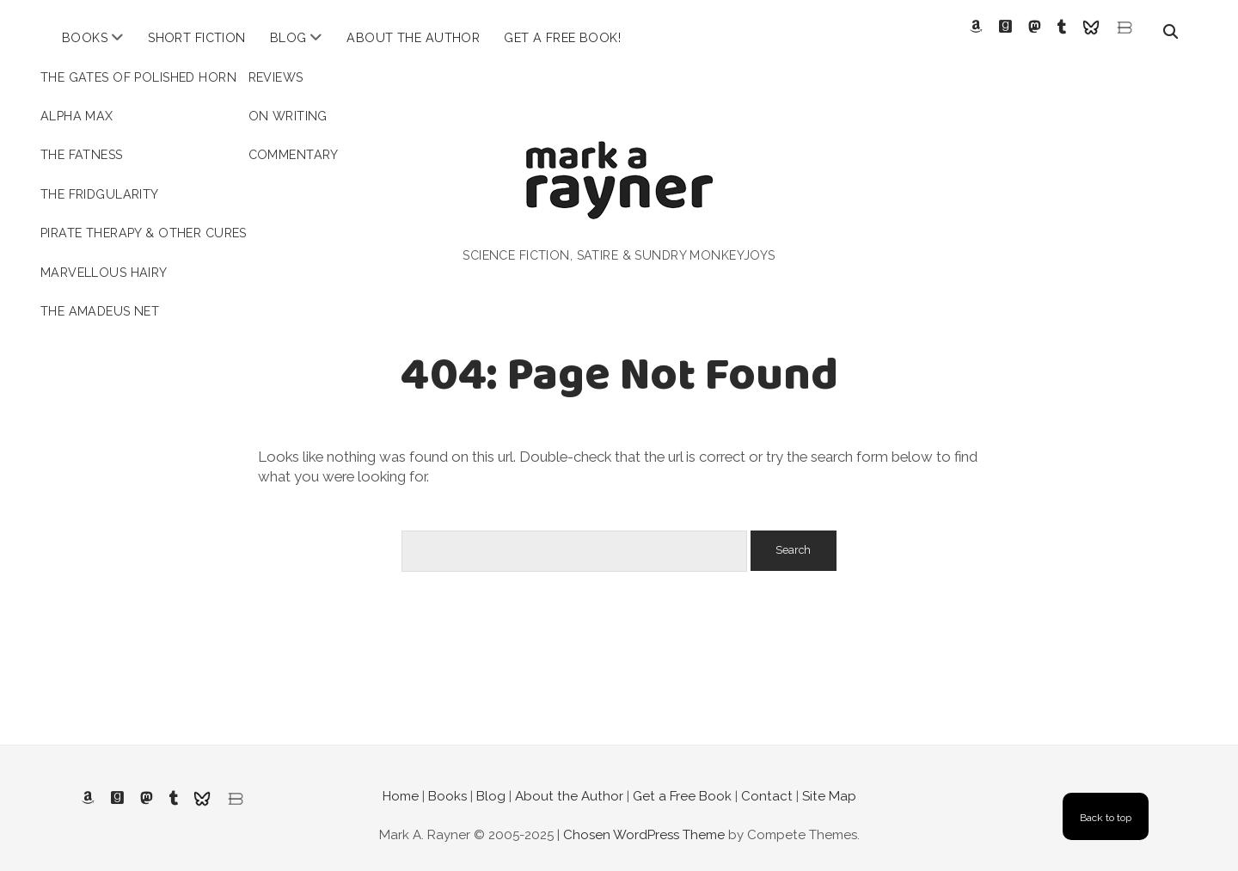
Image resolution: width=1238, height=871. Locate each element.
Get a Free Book (682, 780)
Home (401, 780)
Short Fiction (197, 38)
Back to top (1105, 803)
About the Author (413, 38)
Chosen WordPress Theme (644, 820)
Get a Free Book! (562, 38)
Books (84, 38)
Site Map (829, 780)
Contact (767, 780)
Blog (288, 38)
